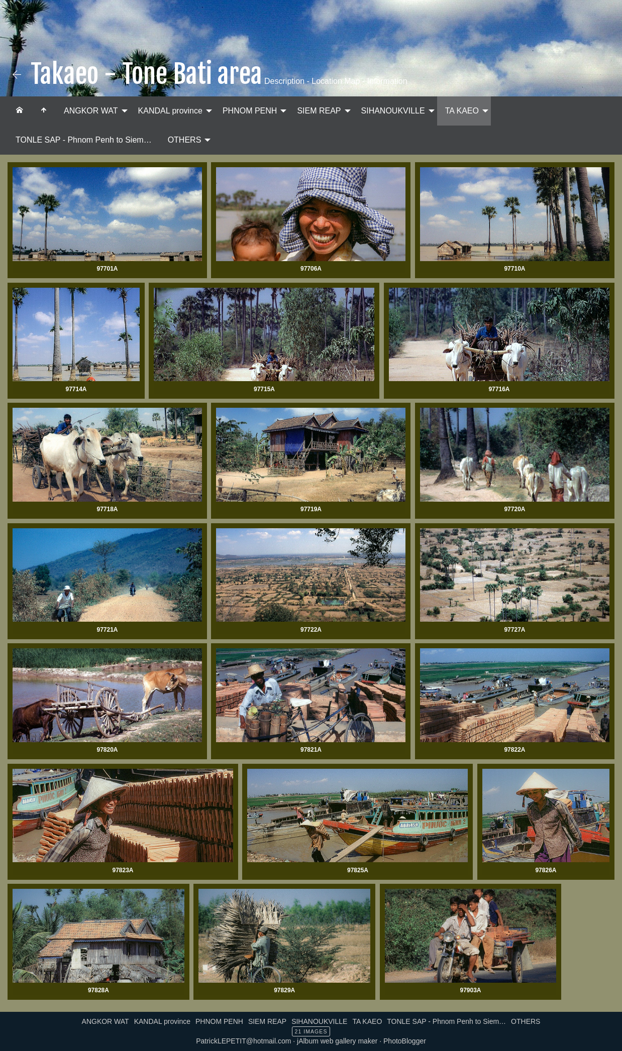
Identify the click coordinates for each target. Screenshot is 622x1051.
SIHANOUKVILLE (393, 110)
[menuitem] (20, 111)
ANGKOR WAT (91, 110)
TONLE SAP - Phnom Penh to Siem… (84, 140)
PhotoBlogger (404, 1041)
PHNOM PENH (250, 110)
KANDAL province (170, 110)
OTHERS (184, 140)
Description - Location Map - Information (334, 81)
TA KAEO (462, 110)
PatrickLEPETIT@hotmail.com (243, 1041)
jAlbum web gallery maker (337, 1041)
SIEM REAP (319, 110)
